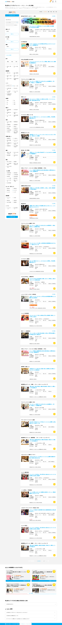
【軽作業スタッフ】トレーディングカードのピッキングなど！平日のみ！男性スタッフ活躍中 (42, 135)
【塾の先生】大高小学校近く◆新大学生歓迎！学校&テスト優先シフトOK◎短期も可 (42, 387)
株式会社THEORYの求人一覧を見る (35, 36)
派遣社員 (15, 200)
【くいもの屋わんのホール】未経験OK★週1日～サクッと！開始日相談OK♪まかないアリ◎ (42, 493)
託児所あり (8, 131)
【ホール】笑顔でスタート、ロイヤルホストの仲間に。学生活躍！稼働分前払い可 (42, 117)
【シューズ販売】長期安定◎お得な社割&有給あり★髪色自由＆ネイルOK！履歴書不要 (42, 171)
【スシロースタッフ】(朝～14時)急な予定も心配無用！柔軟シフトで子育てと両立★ (42, 316)
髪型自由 (15, 188)
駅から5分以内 (9, 161)
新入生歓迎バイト (16, 208)
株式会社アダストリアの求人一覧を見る (35, 432)
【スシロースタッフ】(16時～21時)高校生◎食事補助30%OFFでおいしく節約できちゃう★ (42, 244)
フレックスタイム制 (16, 92)
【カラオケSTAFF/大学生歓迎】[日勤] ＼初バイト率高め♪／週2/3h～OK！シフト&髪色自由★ (42, 279)
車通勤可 (15, 161)
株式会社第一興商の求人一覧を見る (35, 198)
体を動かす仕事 (9, 113)
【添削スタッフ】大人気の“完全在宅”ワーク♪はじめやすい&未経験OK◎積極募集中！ (42, 153)
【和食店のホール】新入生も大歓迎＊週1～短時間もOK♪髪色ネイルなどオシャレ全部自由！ (42, 369)
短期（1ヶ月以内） (9, 76)
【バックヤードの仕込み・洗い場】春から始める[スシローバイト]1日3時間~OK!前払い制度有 (42, 475)
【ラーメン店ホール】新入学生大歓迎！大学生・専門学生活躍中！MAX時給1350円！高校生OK (42, 334)
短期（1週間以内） (16, 73)
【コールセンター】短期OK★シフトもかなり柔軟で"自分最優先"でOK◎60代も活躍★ (41, 27)
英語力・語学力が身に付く (16, 164)
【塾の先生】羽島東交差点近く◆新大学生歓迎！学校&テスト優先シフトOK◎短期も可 (42, 440)
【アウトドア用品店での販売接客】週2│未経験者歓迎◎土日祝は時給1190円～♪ (42, 510)
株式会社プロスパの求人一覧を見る (35, 343)
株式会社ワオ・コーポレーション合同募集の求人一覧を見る (38, 449)
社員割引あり (16, 128)
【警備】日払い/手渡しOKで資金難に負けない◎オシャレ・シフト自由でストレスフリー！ (42, 206)
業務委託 (15, 202)
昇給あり (15, 126)
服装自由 (8, 190)
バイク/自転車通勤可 (9, 164)
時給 (8, 61)
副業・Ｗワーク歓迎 (16, 180)
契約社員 (8, 200)
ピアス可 (15, 190)
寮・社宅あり (9, 126)
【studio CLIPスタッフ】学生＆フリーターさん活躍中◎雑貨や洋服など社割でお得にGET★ (42, 457)
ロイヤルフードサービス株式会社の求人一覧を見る (37, 127)
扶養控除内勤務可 (9, 110)
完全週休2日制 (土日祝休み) (9, 94)
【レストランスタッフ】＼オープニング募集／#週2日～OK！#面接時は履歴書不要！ (42, 62)
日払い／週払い (16, 67)
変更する (12, 41)
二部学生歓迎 (16, 174)
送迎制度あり (16, 124)
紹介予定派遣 (9, 202)
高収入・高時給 (9, 67)
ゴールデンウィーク (9, 208)
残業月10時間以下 (16, 116)
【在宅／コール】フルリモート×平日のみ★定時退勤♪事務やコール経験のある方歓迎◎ (42, 297)
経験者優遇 (8, 155)
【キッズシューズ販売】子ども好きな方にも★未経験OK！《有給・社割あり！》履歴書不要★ (41, 82)
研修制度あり (16, 121)
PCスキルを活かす (16, 153)
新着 (48, 11)
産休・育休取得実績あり (16, 132)
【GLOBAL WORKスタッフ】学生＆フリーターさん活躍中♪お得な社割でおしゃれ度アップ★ (42, 422)
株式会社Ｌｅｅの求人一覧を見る (34, 109)
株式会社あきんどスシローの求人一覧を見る (36, 253)
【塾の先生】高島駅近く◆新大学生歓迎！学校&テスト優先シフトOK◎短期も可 (42, 546)
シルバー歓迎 (9, 178)
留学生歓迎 (15, 178)
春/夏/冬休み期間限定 (16, 79)
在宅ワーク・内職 (16, 113)
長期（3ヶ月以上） (9, 79)
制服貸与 (8, 128)
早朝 (7, 100)
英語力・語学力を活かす (9, 153)
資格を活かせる (16, 156)
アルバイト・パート (9, 198)
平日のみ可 (15, 88)
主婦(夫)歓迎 (16, 176)
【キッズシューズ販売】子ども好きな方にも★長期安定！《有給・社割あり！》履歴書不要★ (42, 226)
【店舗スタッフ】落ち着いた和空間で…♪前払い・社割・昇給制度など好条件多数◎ (42, 188)
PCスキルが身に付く (9, 167)
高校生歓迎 (15, 172)
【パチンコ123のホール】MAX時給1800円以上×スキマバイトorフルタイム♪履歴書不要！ (42, 44)
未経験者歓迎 (9, 172)
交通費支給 (8, 124)
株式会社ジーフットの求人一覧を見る (35, 91)
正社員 (15, 197)
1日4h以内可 (16, 109)
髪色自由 (8, 188)
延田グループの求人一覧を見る (34, 54)
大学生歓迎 (8, 174)
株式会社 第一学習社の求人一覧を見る (35, 162)
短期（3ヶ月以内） (16, 76)
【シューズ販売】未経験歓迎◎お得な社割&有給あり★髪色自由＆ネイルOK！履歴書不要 (42, 351)
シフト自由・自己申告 (9, 92)
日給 (12, 61)
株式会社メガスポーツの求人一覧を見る (35, 520)
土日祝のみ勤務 (9, 89)
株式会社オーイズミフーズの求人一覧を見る (36, 502)
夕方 (14, 102)
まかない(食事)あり (9, 122)
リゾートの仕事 (9, 116)
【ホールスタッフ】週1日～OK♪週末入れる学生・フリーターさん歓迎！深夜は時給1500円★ (42, 100)
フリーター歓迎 (9, 180)
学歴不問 (8, 176)
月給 (16, 61)
